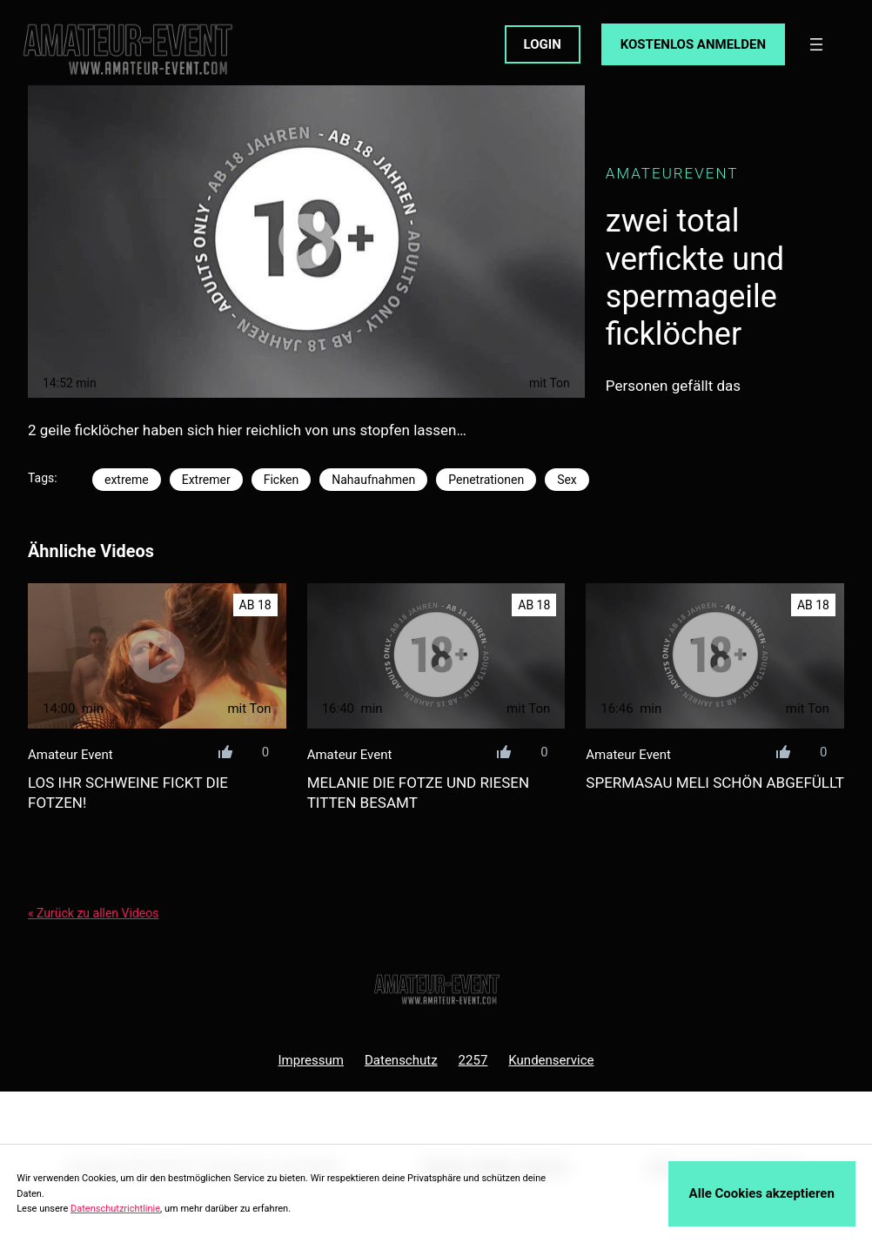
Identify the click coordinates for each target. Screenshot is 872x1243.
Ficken (281, 480)
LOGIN (542, 44)
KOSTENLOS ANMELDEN (693, 44)
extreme (126, 480)
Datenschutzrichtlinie (115, 1208)
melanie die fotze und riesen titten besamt (418, 793)
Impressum (311, 1060)
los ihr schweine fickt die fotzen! (128, 793)
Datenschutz (401, 1060)
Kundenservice (551, 1060)
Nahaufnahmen (373, 480)
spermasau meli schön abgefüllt (715, 782)
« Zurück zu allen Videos (93, 913)
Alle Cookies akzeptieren (762, 1193)
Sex (567, 480)
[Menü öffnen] (816, 44)
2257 (473, 1060)
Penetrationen (486, 480)
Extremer (206, 480)
